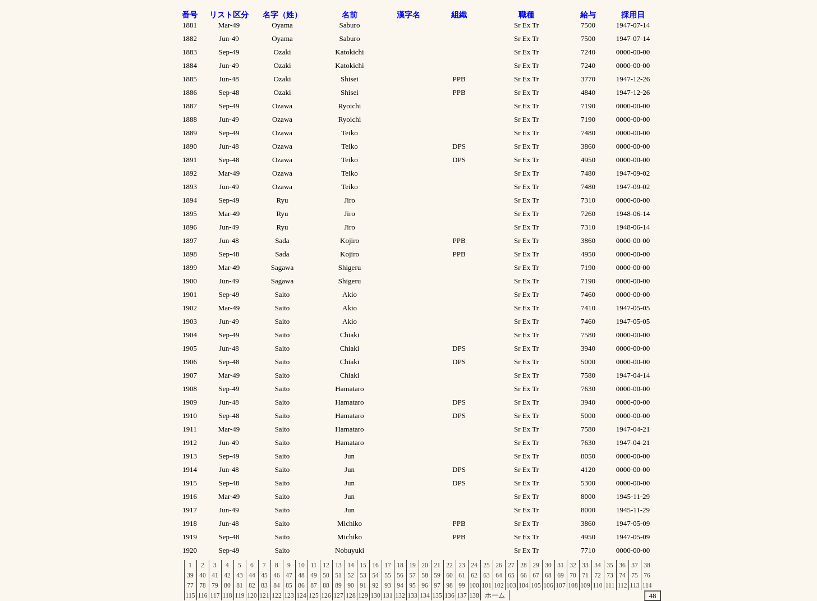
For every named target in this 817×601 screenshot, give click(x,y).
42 (227, 575)
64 (498, 575)
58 (424, 575)
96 (424, 585)
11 (313, 565)
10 (301, 565)
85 (289, 585)
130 (375, 595)
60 (449, 575)
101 (486, 585)
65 (511, 575)
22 (449, 565)
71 (585, 575)
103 (511, 585)
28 (523, 565)
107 (560, 585)
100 (474, 585)
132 (400, 595)
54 (375, 575)
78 (202, 585)
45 (264, 575)
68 (548, 575)
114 (647, 585)
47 (289, 575)
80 (227, 585)
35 (610, 565)
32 (573, 565)
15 (363, 565)
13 (338, 565)
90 (350, 585)
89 (338, 585)
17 (387, 565)
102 (498, 585)
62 (474, 575)
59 (437, 575)
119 (240, 595)
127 (338, 595)
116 (203, 595)
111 (609, 585)
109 (585, 585)
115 (190, 595)
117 (215, 595)
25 (486, 565)
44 (252, 575)
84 (276, 585)
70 (573, 575)
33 (585, 565)
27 (511, 565)
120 (251, 595)
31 (560, 565)
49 (313, 575)
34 (597, 565)
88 (326, 585)
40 (202, 575)
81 (239, 585)
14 (350, 565)
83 (264, 585)
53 (363, 575)
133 (412, 595)
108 (572, 585)
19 (412, 565)
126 (326, 595)
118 (227, 595)
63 (486, 575)
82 (252, 585)
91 (363, 585)
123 (288, 595)
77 (190, 585)
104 (523, 585)
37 (634, 565)
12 (326, 565)
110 (598, 585)
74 (622, 575)
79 (215, 585)
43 (239, 575)
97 (437, 585)
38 (647, 565)
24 (474, 565)
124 (301, 595)
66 (523, 575)
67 (536, 575)
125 (313, 595)
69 (560, 575)
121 (264, 595)
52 (350, 575)
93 (387, 585)
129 (363, 595)
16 (375, 565)
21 (437, 565)
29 (536, 565)
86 (301, 585)
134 (424, 595)
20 (424, 565)
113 (635, 585)
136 (449, 595)
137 (461, 595)
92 (375, 585)
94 (400, 585)
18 (400, 565)
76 (647, 575)
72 (597, 575)
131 (387, 595)
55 (387, 575)
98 (449, 585)
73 (610, 575)
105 (535, 585)
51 (338, 575)
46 (276, 575)
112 (622, 585)
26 (498, 565)
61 (461, 575)
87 (313, 585)
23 (461, 565)
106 (548, 585)
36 (622, 565)
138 (474, 595)
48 (301, 575)
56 (400, 575)
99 (461, 585)
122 (276, 595)
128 (350, 595)
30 (548, 565)
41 (215, 575)
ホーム (495, 595)
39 (190, 575)
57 (412, 575)
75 (634, 575)
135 (437, 595)
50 (326, 575)
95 (412, 585)
